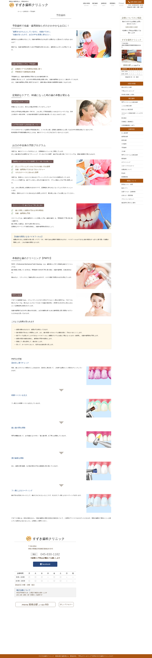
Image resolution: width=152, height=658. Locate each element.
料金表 (123, 173)
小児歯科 (124, 144)
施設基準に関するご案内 (128, 202)
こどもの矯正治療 (126, 105)
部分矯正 (124, 118)
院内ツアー (124, 188)
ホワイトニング (125, 162)
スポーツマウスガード (127, 166)
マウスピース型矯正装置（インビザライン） (132, 114)
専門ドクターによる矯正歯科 (129, 102)
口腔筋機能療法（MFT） (128, 125)
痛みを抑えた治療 (126, 87)
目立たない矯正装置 (127, 109)
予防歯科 (124, 147)
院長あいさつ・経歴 (127, 184)
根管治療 (124, 140)
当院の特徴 (86, 5)
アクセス (121, 5)
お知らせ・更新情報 (127, 195)
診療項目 (103, 5)
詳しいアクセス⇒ (66, 604)
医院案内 (112, 5)
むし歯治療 (124, 133)
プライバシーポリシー (127, 199)
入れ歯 (123, 151)
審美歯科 (124, 158)
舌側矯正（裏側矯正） (127, 121)
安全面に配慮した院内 (127, 94)
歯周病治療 (124, 136)
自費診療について (126, 169)
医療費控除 (124, 177)
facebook (45, 564)
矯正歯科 (95, 5)
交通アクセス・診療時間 (128, 191)
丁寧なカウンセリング (127, 91)
